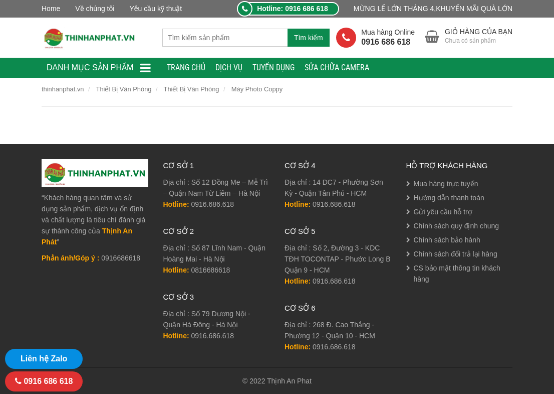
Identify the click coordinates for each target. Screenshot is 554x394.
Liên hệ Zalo (44, 358)
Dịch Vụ (228, 67)
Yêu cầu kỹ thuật (155, 9)
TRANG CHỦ (186, 67)
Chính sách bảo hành (447, 240)
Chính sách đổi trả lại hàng (455, 254)
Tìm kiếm (308, 38)
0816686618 (210, 270)
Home (51, 9)
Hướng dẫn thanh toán (449, 198)
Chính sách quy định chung (456, 226)
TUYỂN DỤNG (273, 67)
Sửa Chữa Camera (337, 67)
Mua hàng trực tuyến (446, 184)
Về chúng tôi (94, 9)
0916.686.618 (212, 204)
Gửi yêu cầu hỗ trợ (443, 212)
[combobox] (225, 38)
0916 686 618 (44, 381)
